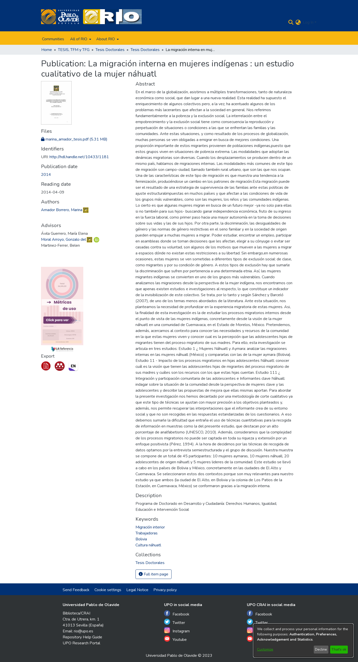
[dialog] (303, 640)
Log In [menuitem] (308, 22)
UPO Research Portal (81, 643)
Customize (265, 649)
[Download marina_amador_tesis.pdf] (74, 139)
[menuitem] (80, 39)
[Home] (60, 16)
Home (46, 49)
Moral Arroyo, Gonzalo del (63, 239)
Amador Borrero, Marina (61, 210)
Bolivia (141, 539)
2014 (46, 174)
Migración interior (150, 527)
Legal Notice (137, 590)
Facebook (176, 613)
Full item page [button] (153, 574)
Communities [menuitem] (53, 39)
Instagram (177, 630)
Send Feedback (76, 590)
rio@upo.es (83, 631)
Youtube (175, 639)
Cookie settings (107, 590)
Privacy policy (165, 590)
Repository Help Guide (82, 637)
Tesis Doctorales (110, 49)
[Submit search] (291, 22)
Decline (321, 649)
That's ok (338, 649)
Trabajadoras (146, 533)
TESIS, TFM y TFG (74, 49)
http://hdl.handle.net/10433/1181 (79, 157)
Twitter (174, 622)
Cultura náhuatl (148, 545)
